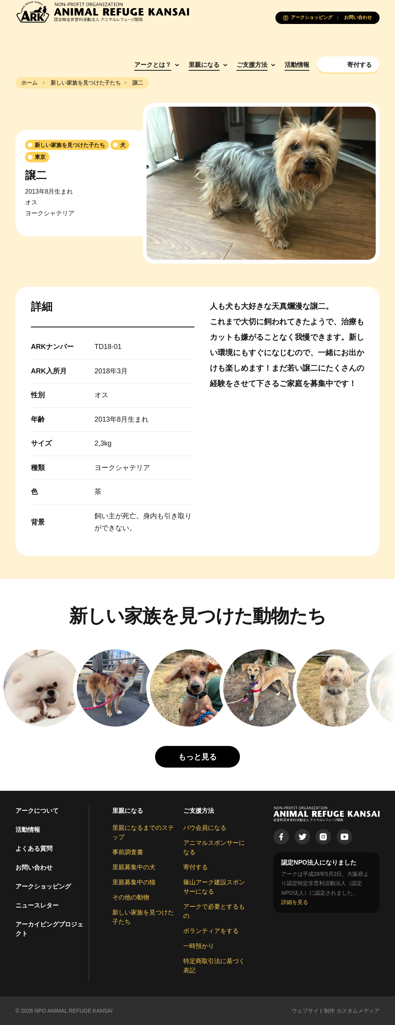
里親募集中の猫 (133, 882)
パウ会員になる (204, 827)
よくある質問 (33, 848)
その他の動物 (130, 897)
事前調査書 (127, 852)
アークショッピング (43, 886)
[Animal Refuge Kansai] (102, 12)
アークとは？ (152, 64)
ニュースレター (37, 905)
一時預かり (198, 946)
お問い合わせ (33, 867)
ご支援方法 (251, 64)
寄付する (195, 867)
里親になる (204, 64)
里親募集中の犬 (133, 867)
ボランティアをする (211, 931)
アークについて (37, 810)
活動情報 (297, 64)
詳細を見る (294, 902)
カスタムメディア (358, 1011)
